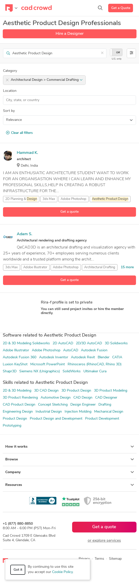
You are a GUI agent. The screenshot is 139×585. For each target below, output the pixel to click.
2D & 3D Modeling (17, 391)
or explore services (104, 541)
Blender (103, 357)
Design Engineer (83, 405)
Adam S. (24, 234)
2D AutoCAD (63, 343)
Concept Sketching (53, 405)
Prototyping (12, 426)
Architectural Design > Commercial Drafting (47, 80)
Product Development (102, 419)
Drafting (104, 405)
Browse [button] (69, 459)
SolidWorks (72, 371)
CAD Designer (106, 398)
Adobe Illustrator (35, 267)
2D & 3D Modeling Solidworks (26, 343)
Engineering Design (18, 412)
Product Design (15, 419)
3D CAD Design (46, 391)
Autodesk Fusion (94, 350)
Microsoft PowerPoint (47, 364)
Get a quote (69, 212)
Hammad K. (27, 153)
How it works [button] (69, 447)
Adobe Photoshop (73, 199)
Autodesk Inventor (53, 357)
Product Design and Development (56, 419)
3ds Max (49, 199)
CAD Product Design (19, 405)
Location (10, 91)
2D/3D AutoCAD (89, 343)
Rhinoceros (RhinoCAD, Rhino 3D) (94, 364)
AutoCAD (70, 350)
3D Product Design (76, 391)
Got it (18, 570)
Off (118, 52)
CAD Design (82, 398)
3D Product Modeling (110, 391)
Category (10, 71)
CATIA (117, 357)
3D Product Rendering (20, 398)
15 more (127, 267)
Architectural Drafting (99, 267)
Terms (99, 559)
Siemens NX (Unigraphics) (39, 371)
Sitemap (115, 559)
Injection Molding (78, 412)
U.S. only (116, 59)
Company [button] (69, 472)
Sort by (9, 111)
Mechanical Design (108, 412)
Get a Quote (120, 8)
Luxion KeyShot (15, 364)
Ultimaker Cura (94, 371)
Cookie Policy (62, 572)
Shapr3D (10, 371)
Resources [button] (69, 485)
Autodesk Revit (83, 357)
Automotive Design (56, 398)
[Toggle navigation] (11, 8)
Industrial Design (49, 412)
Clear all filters (19, 133)
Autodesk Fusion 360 (19, 357)
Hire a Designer (70, 34)
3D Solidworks (116, 343)
